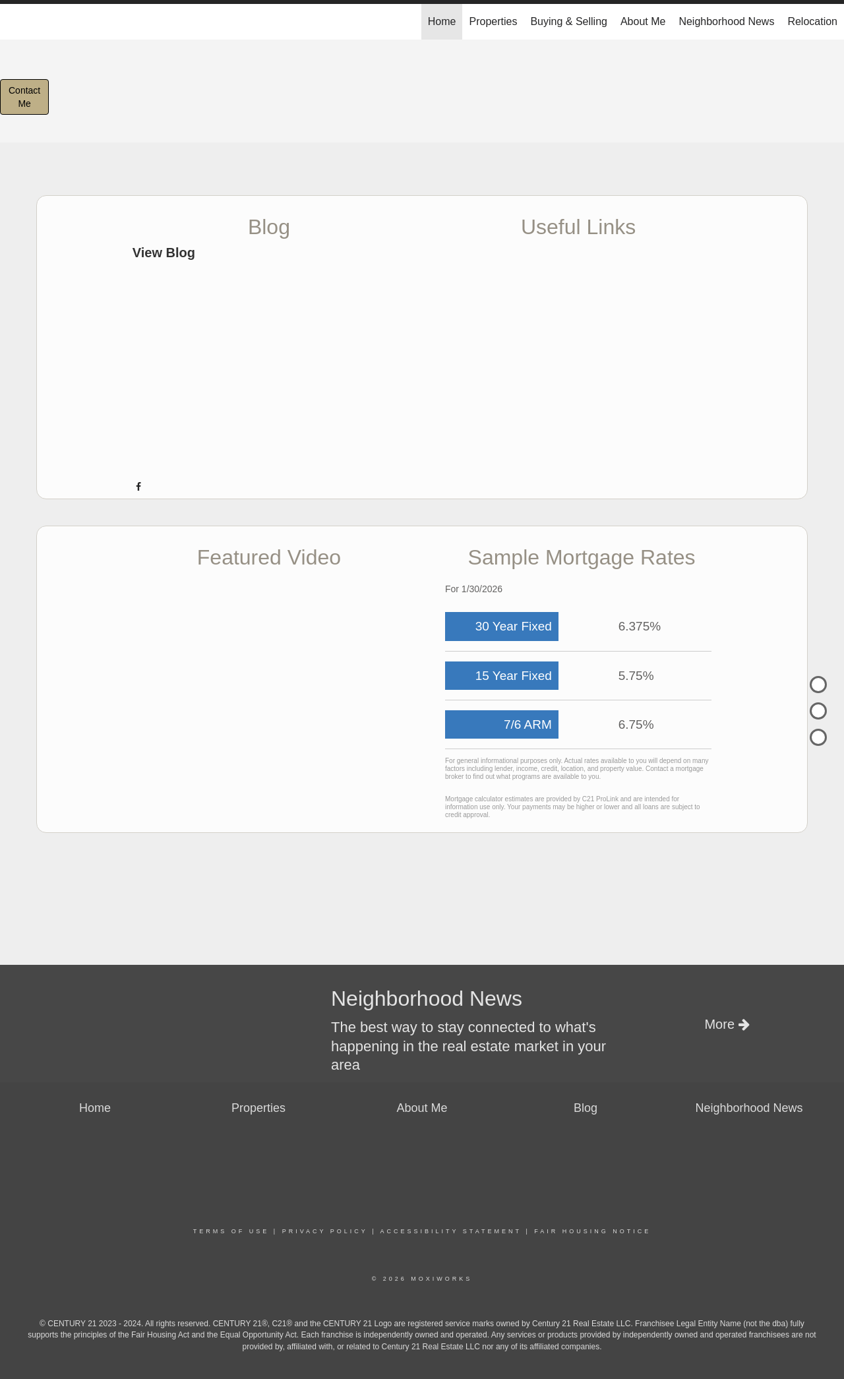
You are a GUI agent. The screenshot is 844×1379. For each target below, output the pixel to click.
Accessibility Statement (451, 1231)
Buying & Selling (568, 21)
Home (442, 21)
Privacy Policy (325, 1231)
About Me (642, 21)
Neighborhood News (726, 21)
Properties (493, 21)
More (726, 1024)
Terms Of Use (231, 1231)
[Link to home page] (17, 22)
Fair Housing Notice (592, 1231)
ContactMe (24, 97)
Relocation (812, 21)
